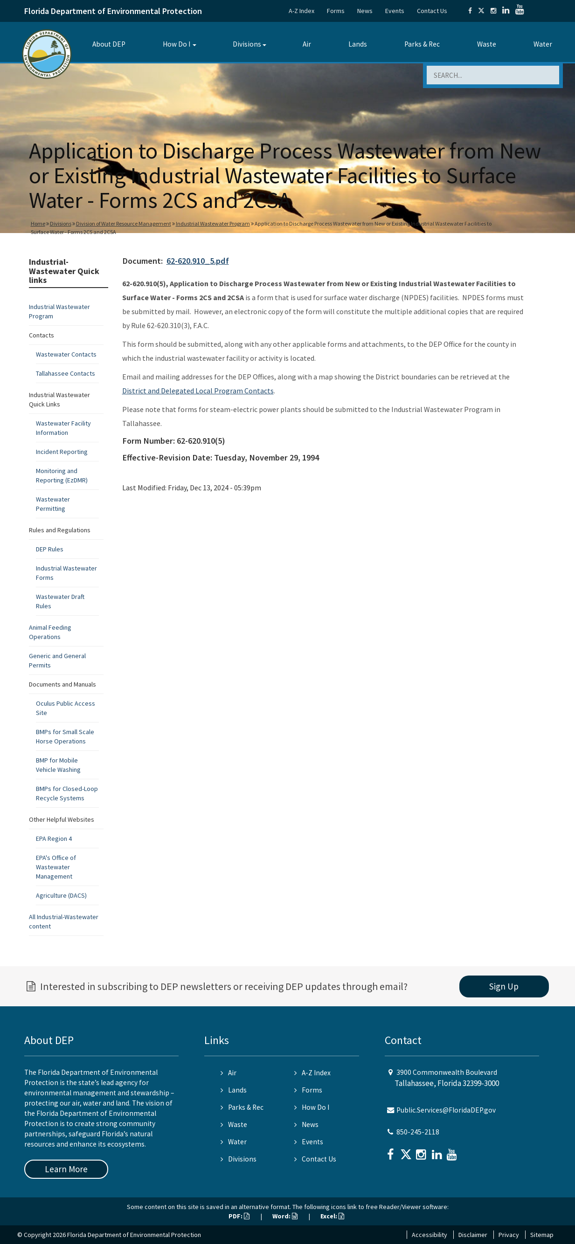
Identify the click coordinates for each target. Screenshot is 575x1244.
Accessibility (429, 1234)
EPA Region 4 (54, 838)
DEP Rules (49, 549)
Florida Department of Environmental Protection (113, 11)
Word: (285, 1216)
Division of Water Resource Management (123, 223)
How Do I (176, 44)
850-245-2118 (417, 1131)
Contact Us (432, 11)
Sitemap (542, 1234)
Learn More (66, 1169)
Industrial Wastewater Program (213, 223)
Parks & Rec (422, 44)
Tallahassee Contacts (65, 373)
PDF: (239, 1216)
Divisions (247, 44)
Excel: (332, 1216)
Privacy (509, 1234)
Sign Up (504, 986)
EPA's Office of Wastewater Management (56, 866)
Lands (357, 44)
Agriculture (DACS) (61, 895)
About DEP (108, 44)
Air (307, 44)
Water (542, 44)
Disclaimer (472, 1234)
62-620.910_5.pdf (197, 260)
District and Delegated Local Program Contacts (198, 390)
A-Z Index (301, 11)
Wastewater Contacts (66, 354)
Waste (486, 44)
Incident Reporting (62, 451)
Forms (336, 11)
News (365, 11)
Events (394, 11)
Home (38, 223)
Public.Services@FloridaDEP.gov (446, 1110)
